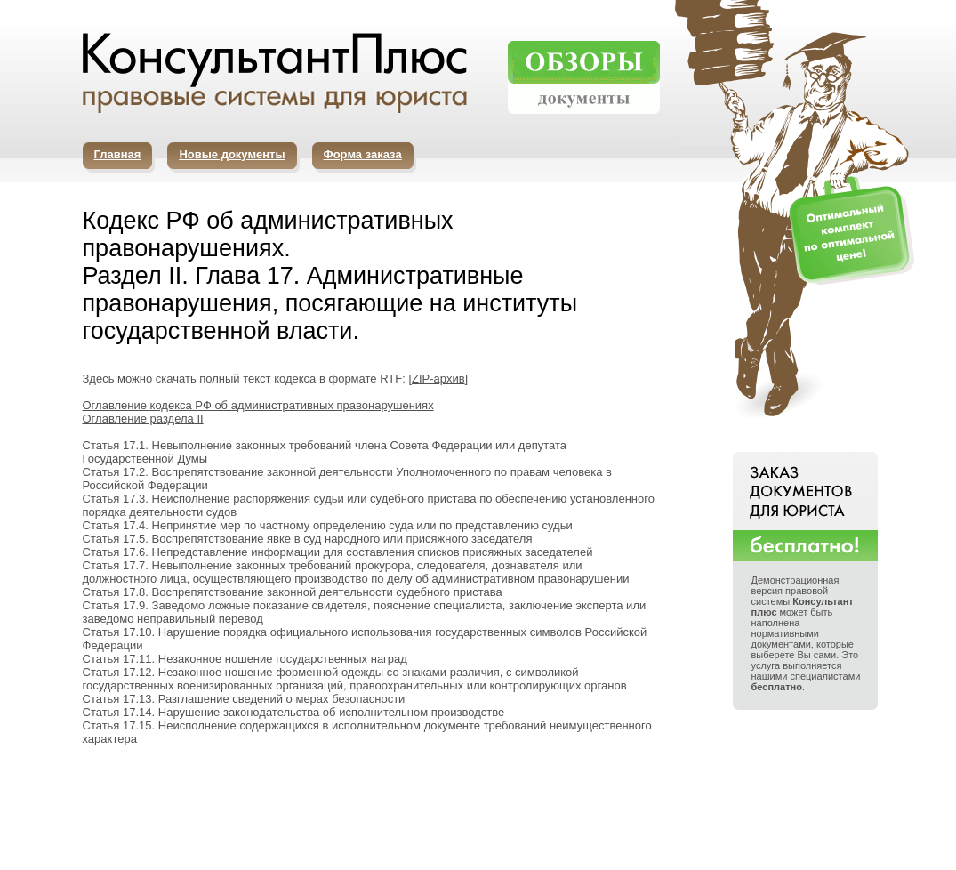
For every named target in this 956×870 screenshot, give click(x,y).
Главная (117, 154)
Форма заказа (363, 154)
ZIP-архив (438, 378)
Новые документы (232, 154)
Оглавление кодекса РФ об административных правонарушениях (258, 405)
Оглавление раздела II (143, 418)
